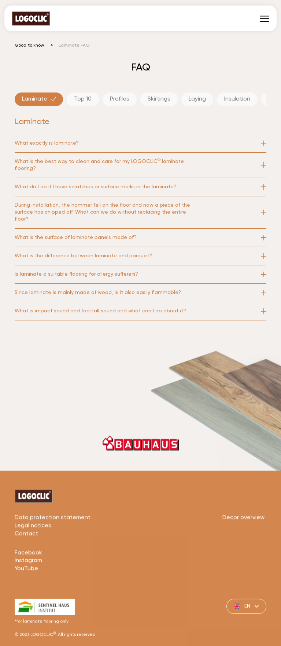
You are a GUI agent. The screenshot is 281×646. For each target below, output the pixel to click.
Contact (26, 556)
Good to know (29, 45)
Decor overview (243, 539)
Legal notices (33, 548)
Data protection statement (52, 539)
